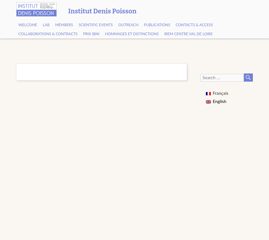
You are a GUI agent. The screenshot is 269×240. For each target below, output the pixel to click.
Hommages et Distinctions (131, 34)
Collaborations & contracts (48, 34)
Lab (46, 25)
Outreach (128, 25)
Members (64, 25)
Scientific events (96, 25)
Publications (157, 25)
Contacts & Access (194, 25)
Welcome (27, 25)
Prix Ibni (91, 34)
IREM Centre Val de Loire (188, 34)
